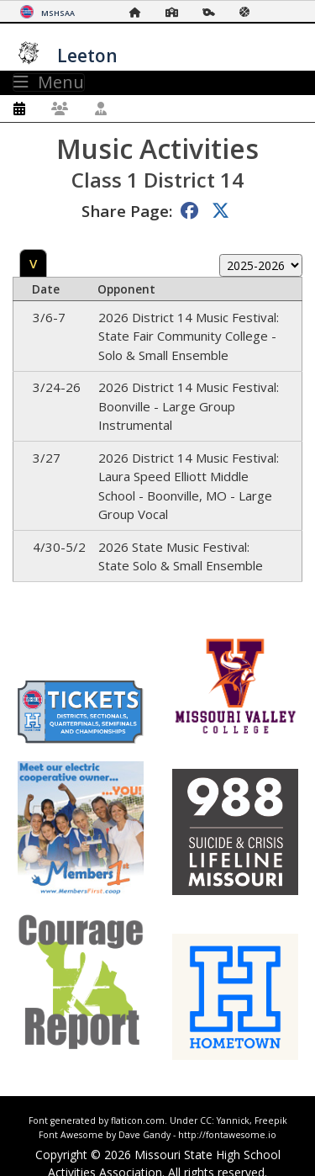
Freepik (271, 1120)
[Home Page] (139, 12)
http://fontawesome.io (227, 1135)
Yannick (233, 1120)
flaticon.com (138, 1120)
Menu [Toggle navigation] (48, 82)
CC (206, 1120)
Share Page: (126, 210)
